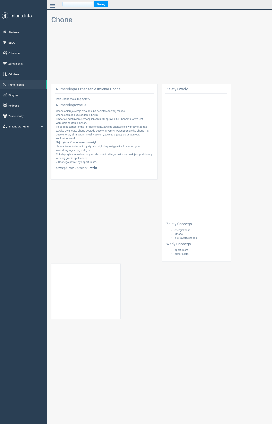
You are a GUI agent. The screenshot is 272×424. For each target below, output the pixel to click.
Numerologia (13, 84)
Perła (92, 168)
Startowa (11, 32)
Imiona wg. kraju (23, 126)
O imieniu (11, 53)
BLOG (9, 42)
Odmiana (11, 74)
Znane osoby (13, 116)
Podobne (11, 105)
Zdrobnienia (13, 63)
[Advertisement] (159, 55)
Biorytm (10, 95)
